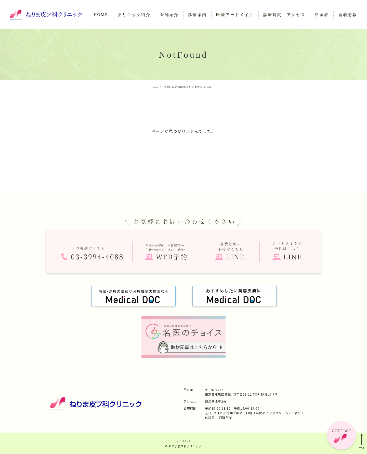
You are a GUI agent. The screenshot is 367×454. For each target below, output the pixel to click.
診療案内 (197, 14)
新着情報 (347, 14)
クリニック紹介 (133, 14)
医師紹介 (169, 14)
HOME (101, 14)
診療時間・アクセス (284, 14)
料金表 (322, 14)
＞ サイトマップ (183, 440)
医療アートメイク (235, 14)
